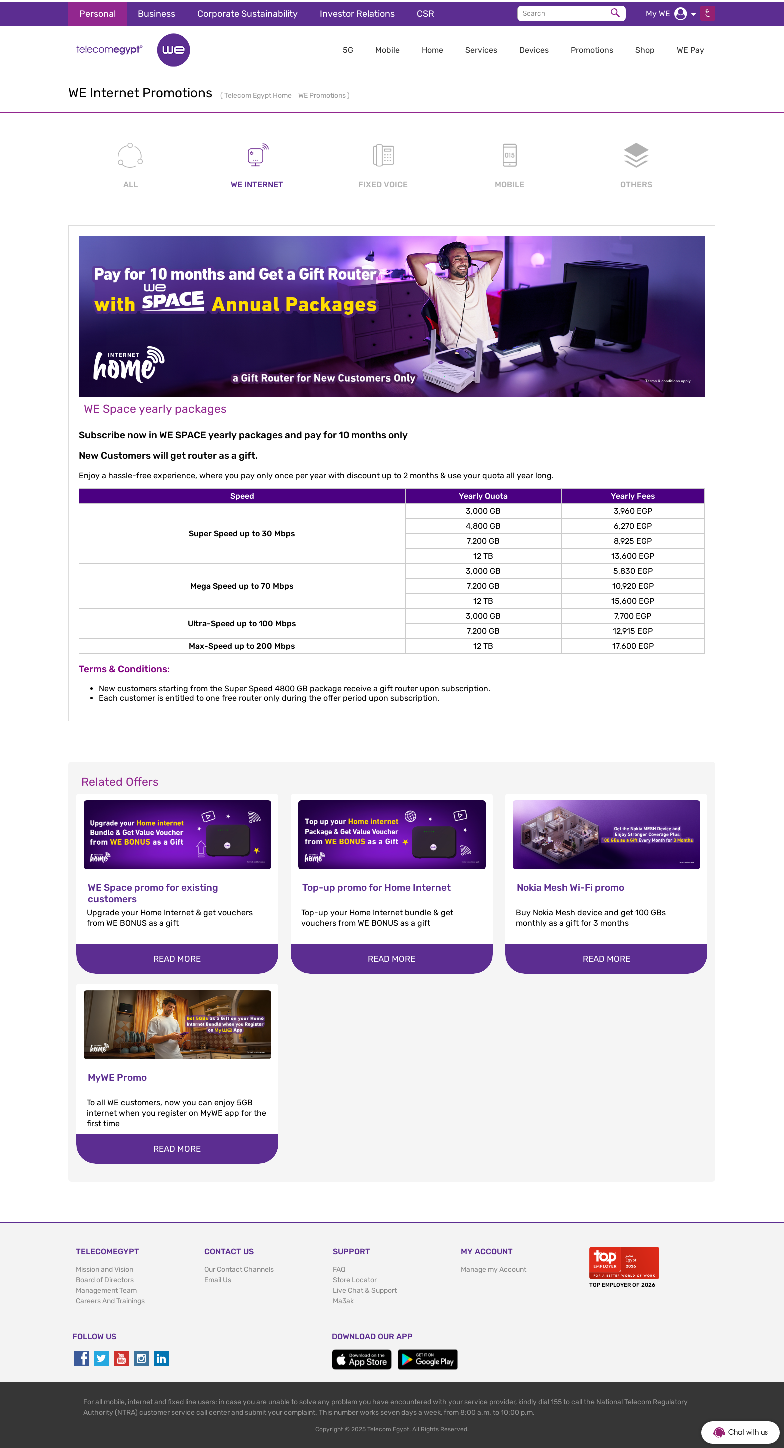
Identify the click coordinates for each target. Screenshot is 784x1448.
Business (157, 12)
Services (482, 48)
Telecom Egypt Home (259, 94)
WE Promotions (323, 94)
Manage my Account (493, 1268)
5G (348, 48)
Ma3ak (343, 1300)
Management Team (106, 1289)
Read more (177, 958)
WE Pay (690, 48)
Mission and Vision (105, 1268)
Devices (534, 48)
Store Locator (355, 1279)
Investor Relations (357, 12)
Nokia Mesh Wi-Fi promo (570, 886)
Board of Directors (105, 1279)
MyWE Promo (117, 1076)
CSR (425, 12)
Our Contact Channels (239, 1268)
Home (433, 48)
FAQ (339, 1268)
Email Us (218, 1279)
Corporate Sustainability (248, 12)
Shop (645, 48)
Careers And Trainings (110, 1300)
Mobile (388, 48)
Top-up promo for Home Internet (376, 886)
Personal (98, 12)
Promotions (592, 48)
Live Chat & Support (365, 1289)
